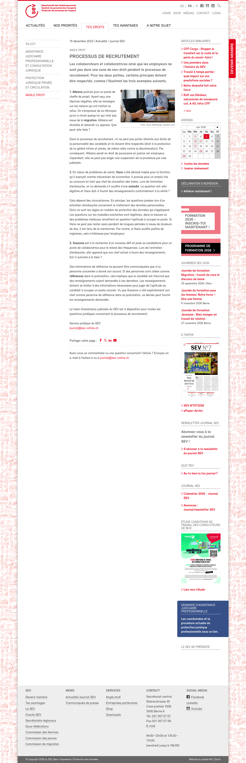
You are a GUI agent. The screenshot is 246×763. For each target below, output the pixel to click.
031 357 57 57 (161, 716)
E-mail (150, 726)
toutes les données (196, 163)
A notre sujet (159, 26)
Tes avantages (125, 26)
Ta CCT (30, 44)
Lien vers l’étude (194, 589)
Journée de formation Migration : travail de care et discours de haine (200, 275)
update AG (207, 759)
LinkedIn (192, 703)
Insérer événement (196, 168)
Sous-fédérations (37, 726)
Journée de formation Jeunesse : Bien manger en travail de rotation (199, 315)
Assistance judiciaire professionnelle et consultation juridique (39, 61)
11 (201, 141)
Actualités (35, 26)
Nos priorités (65, 26)
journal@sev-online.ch (84, 328)
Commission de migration (42, 744)
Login (216, 13)
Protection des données (85, 759)
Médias (188, 13)
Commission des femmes (41, 732)
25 (201, 151)
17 (195, 146)
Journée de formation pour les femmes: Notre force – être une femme (198, 295)
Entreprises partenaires (121, 703)
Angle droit (35, 95)
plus (188, 110)
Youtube (196, 709)
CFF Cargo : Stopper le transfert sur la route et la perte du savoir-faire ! (201, 53)
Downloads (113, 714)
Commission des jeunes (41, 738)
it (197, 6)
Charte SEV (33, 714)
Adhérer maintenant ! (198, 191)
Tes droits (95, 27)
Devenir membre (232, 58)
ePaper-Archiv (193, 411)
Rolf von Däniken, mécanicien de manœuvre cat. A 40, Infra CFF (201, 99)
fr (190, 6)
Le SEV (30, 709)
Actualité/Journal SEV (81, 697)
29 (184, 156)
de (182, 6)
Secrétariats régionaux (40, 720)
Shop (177, 13)
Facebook (197, 697)
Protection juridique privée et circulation (38, 83)
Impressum (65, 759)
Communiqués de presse (82, 703)
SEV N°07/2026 (194, 405)
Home (166, 13)
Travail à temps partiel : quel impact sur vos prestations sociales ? (199, 76)
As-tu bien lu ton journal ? (201, 473)
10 (195, 141)
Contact (203, 13)
